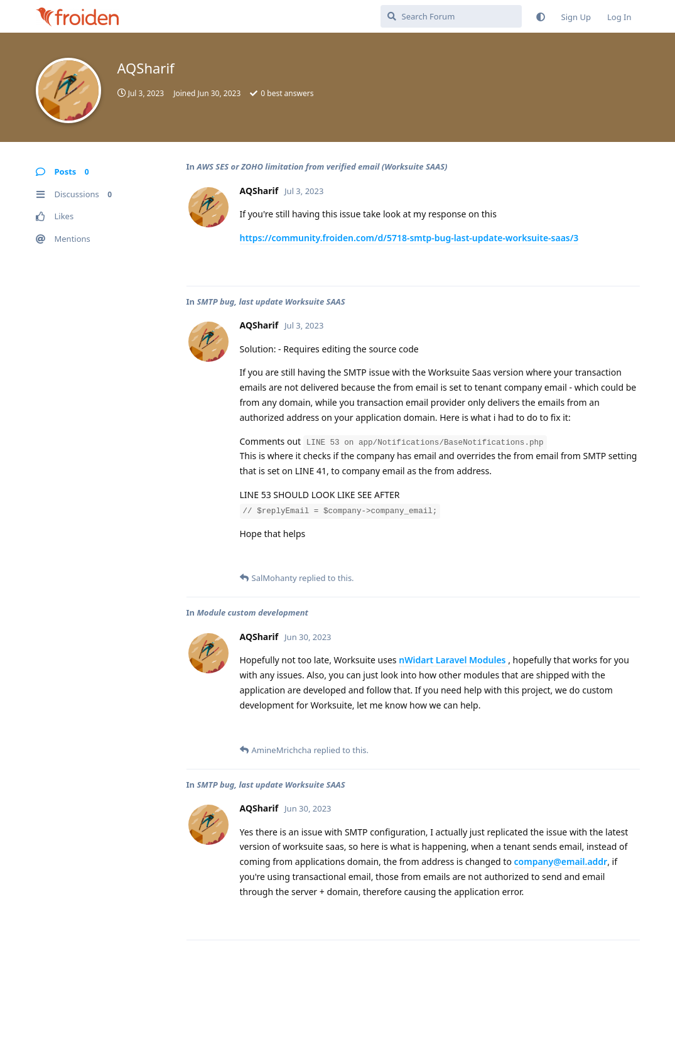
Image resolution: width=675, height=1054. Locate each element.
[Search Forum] (451, 16)
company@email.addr (561, 861)
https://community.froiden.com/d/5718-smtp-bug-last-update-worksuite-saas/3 (409, 238)
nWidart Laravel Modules (453, 660)
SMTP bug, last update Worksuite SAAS (271, 301)
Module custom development (252, 612)
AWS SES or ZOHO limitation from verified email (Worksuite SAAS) (322, 166)
